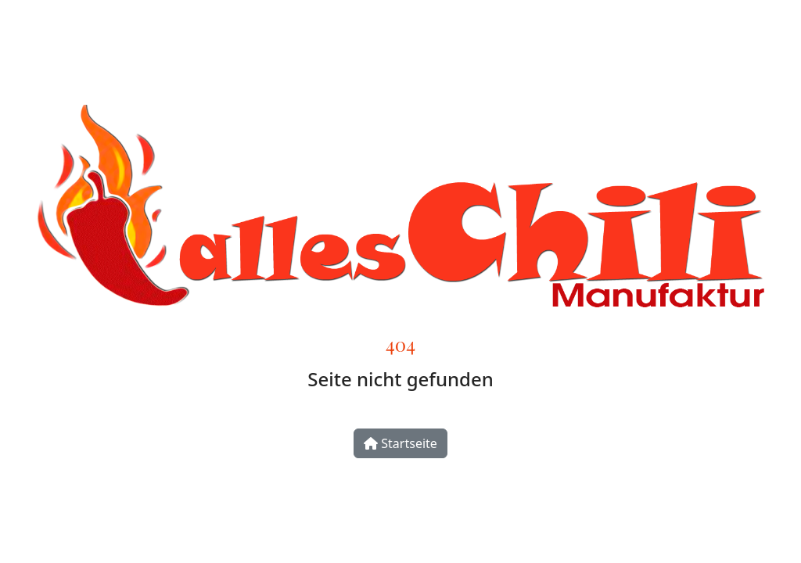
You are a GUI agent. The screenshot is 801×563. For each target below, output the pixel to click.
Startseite (400, 443)
